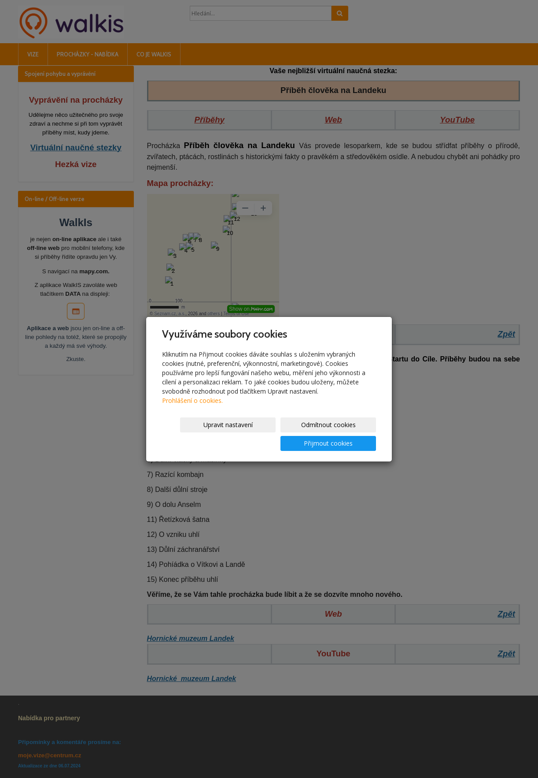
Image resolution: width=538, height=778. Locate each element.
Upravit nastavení (198, 434)
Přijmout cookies (342, 434)
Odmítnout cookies (270, 434)
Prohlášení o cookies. (192, 410)
